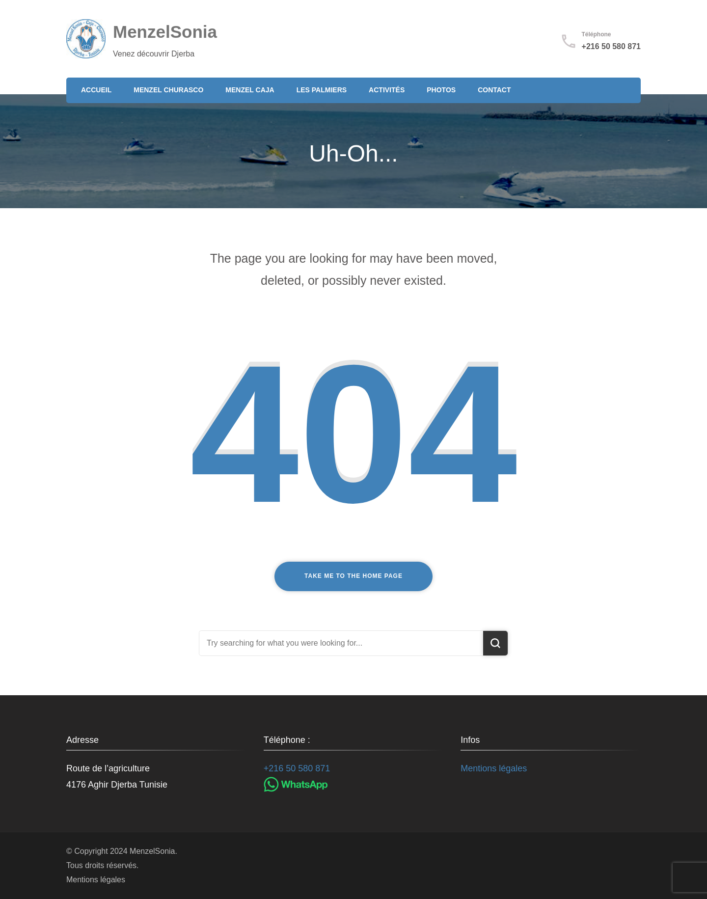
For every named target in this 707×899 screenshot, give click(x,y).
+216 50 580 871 (611, 46)
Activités (387, 90)
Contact (494, 90)
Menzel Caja (249, 90)
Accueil (96, 90)
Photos (441, 90)
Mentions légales (494, 768)
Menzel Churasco (168, 90)
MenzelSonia (165, 31)
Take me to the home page (353, 575)
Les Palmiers (322, 90)
